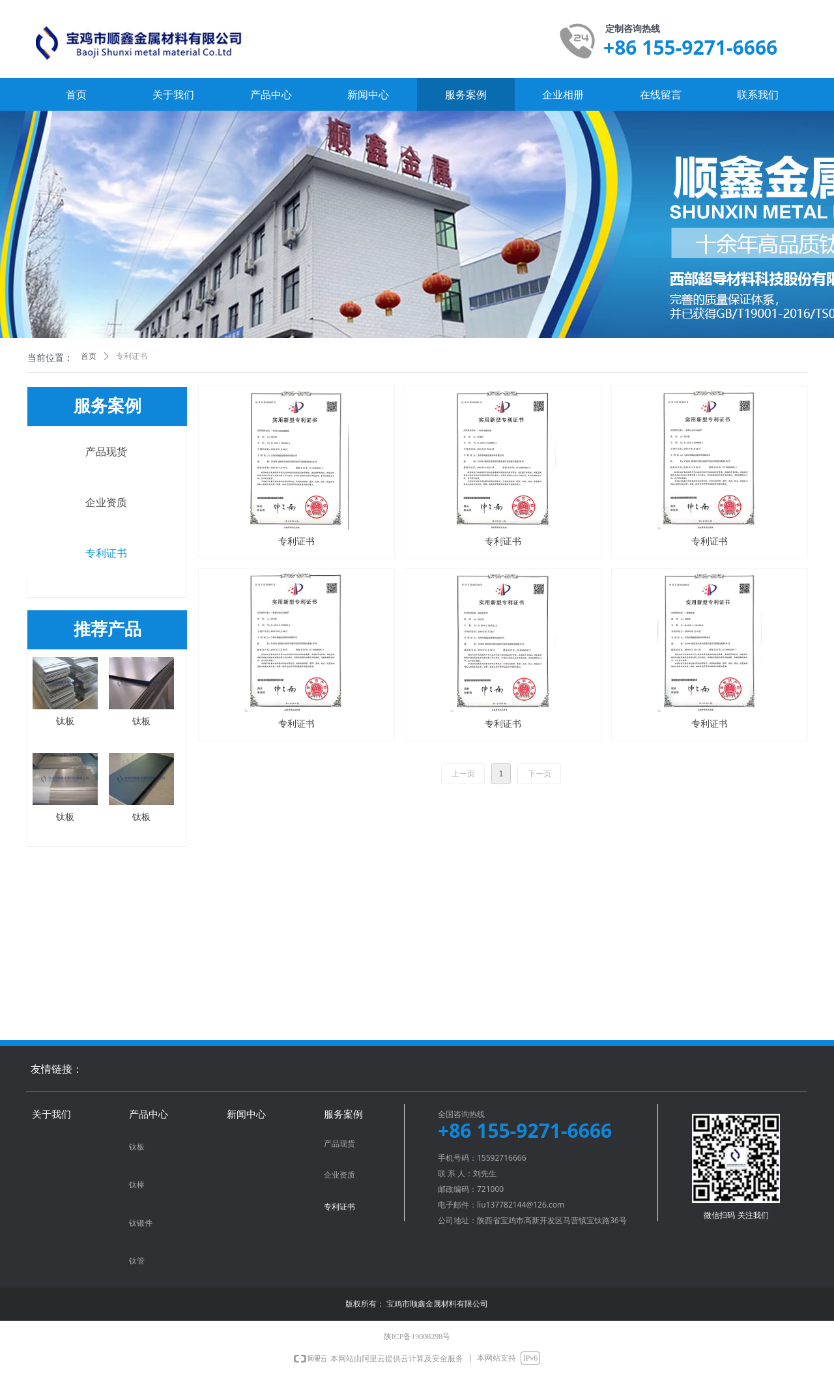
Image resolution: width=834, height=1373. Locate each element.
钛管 (137, 1261)
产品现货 (106, 451)
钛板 (137, 1147)
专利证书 (106, 553)
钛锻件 (140, 1223)
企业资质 (106, 502)
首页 (88, 356)
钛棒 (137, 1184)
